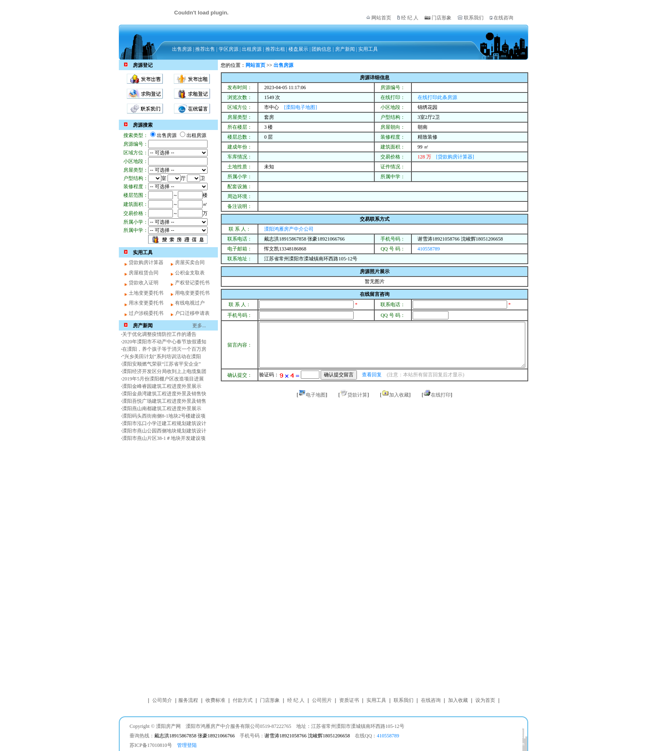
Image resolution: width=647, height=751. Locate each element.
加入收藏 (399, 395)
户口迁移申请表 (192, 313)
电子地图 (316, 395)
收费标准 (215, 700)
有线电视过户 (190, 303)
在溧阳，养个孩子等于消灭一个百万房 (164, 349)
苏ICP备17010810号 (151, 745)
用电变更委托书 (192, 293)
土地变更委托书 (146, 293)
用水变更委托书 (146, 303)
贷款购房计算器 (146, 262)
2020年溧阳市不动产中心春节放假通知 (164, 342)
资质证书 (349, 700)
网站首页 (381, 18)
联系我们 (473, 18)
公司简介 (162, 700)
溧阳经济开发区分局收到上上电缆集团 (164, 371)
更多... (199, 325)
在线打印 (441, 395)
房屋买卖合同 (190, 262)
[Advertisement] (168, 568)
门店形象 (441, 18)
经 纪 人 (409, 18)
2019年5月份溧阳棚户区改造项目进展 (163, 379)
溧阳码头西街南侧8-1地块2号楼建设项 (163, 416)
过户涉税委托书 (146, 313)
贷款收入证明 (143, 283)
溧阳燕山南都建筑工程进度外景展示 (161, 408)
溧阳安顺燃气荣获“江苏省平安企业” (161, 364)
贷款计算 (357, 395)
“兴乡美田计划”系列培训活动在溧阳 (161, 356)
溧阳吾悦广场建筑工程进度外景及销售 (164, 401)
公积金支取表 (190, 273)
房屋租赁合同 (143, 273)
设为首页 (485, 700)
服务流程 (188, 700)
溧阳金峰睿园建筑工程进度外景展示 (161, 386)
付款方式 (243, 700)
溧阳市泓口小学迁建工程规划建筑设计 (164, 423)
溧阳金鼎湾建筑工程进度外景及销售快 (164, 394)
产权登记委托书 (192, 283)
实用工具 (376, 700)
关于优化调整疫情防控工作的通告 (159, 334)
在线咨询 (502, 18)
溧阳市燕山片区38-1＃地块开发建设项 (163, 438)
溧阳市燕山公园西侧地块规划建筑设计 (164, 431)
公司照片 (322, 700)
